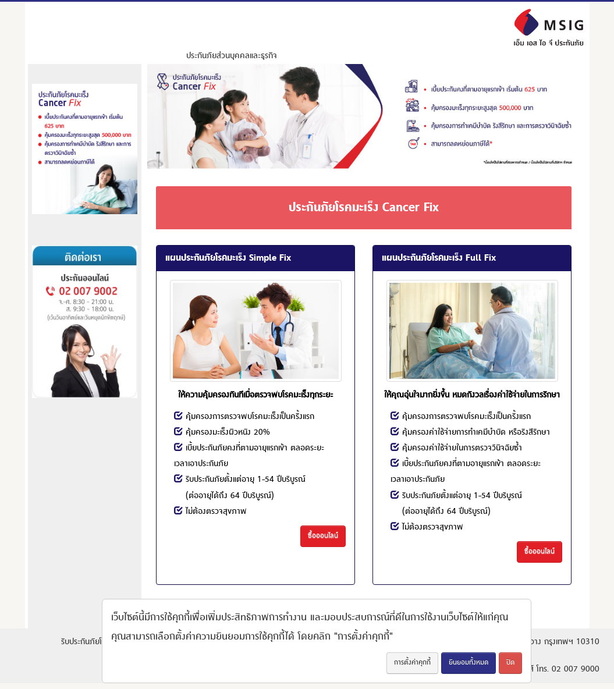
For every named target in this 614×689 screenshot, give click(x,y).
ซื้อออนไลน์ (323, 535)
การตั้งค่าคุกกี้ (412, 662)
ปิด (510, 662)
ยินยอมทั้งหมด (468, 662)
